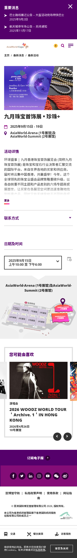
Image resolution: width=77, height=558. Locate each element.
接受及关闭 (61, 548)
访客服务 (66, 534)
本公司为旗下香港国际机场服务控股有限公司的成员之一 (30, 514)
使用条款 (52, 493)
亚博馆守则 (12, 493)
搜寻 (65, 47)
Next (67, 437)
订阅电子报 (35, 458)
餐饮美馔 (38, 534)
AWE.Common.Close (70, 6)
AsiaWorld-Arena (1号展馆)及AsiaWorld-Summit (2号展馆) (33, 134)
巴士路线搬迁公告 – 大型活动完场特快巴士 (36, 15)
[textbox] (33, 263)
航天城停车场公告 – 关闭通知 (28, 26)
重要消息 (54, 44)
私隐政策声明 (33, 493)
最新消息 (18, 55)
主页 (6, 55)
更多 (6, 200)
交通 (12, 534)
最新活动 (33, 55)
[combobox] (33, 262)
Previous (57, 437)
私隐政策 (40, 550)
